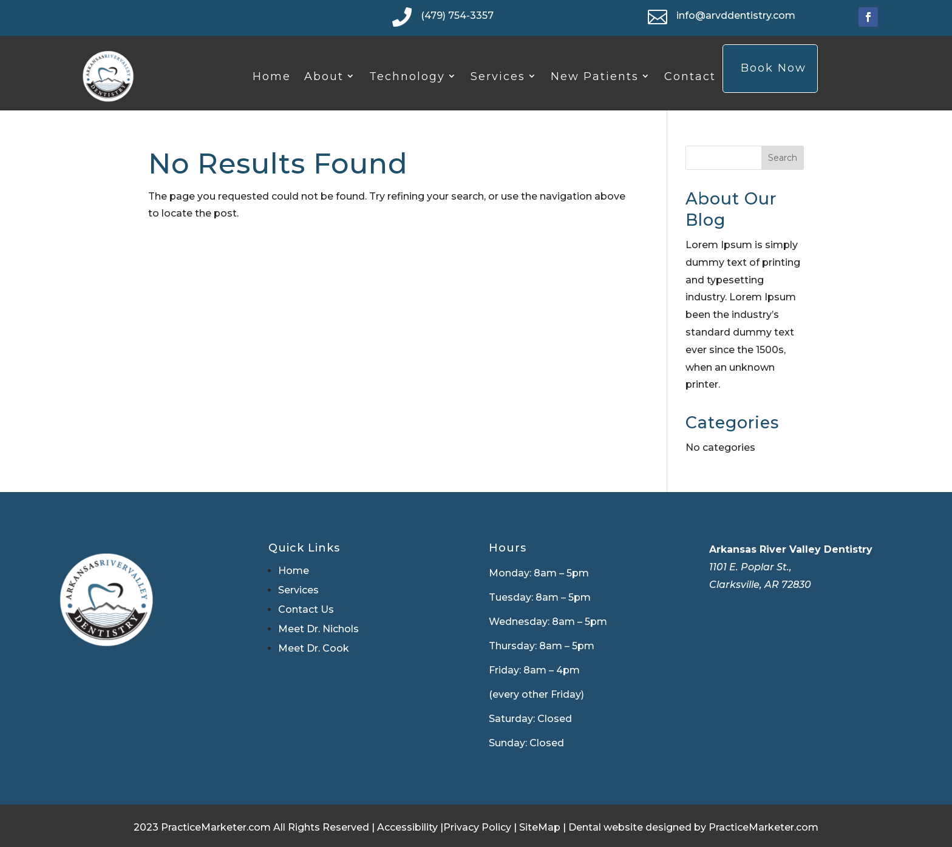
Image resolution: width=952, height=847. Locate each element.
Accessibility (407, 827)
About (324, 76)
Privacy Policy (477, 827)
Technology (407, 76)
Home (272, 76)
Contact (690, 76)
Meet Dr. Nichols (318, 629)
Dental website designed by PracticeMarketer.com (693, 827)
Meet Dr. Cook (313, 648)
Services (498, 76)
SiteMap (539, 827)
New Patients (595, 76)
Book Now (773, 68)
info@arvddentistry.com (735, 15)
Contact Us (306, 609)
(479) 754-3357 (457, 15)
